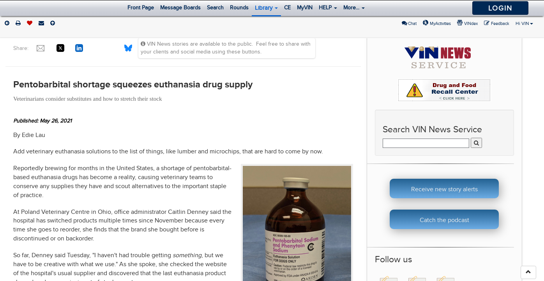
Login (500, 8)
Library (266, 8)
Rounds (239, 8)
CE (287, 8)
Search (215, 8)
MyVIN (305, 8)
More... (354, 8)
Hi (524, 23)
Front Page (140, 8)
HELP (328, 8)
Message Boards (180, 8)
